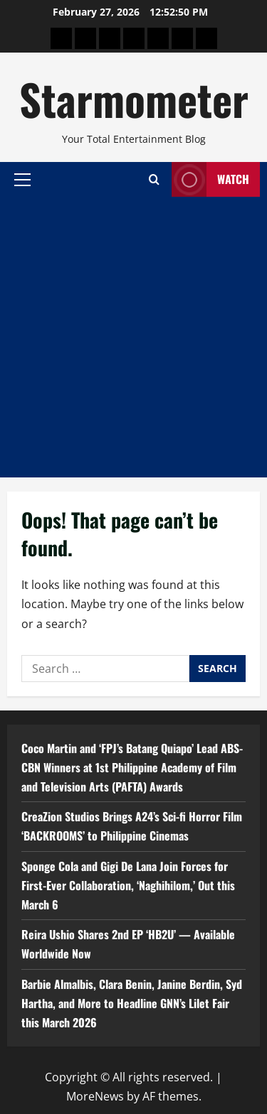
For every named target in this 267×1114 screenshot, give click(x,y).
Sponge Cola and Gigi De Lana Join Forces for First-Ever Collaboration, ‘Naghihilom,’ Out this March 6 (128, 885)
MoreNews (95, 1096)
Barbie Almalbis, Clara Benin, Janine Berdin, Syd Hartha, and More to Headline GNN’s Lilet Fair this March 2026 (131, 1003)
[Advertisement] (133, 337)
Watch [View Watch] (210, 179)
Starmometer (133, 98)
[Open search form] (154, 179)
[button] (22, 179)
